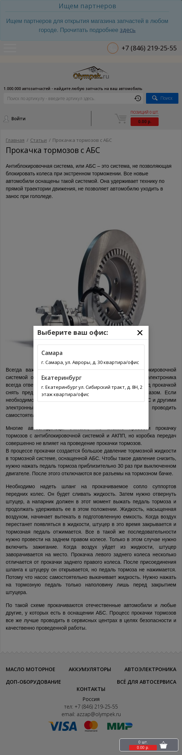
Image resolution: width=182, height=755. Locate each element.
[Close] (140, 333)
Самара (52, 353)
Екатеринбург (61, 378)
